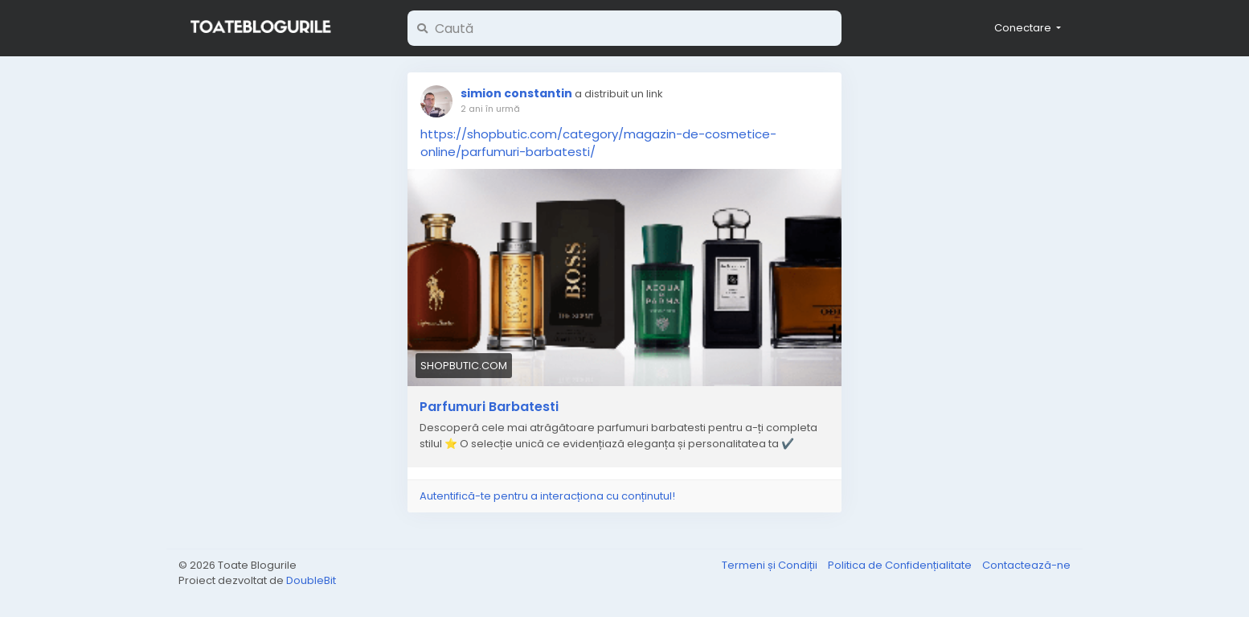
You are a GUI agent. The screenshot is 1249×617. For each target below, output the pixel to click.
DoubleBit (311, 580)
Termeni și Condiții (771, 565)
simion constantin (516, 93)
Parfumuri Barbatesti (489, 407)
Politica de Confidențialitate (901, 565)
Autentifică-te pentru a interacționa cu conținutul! (547, 496)
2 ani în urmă (490, 108)
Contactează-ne (1026, 565)
